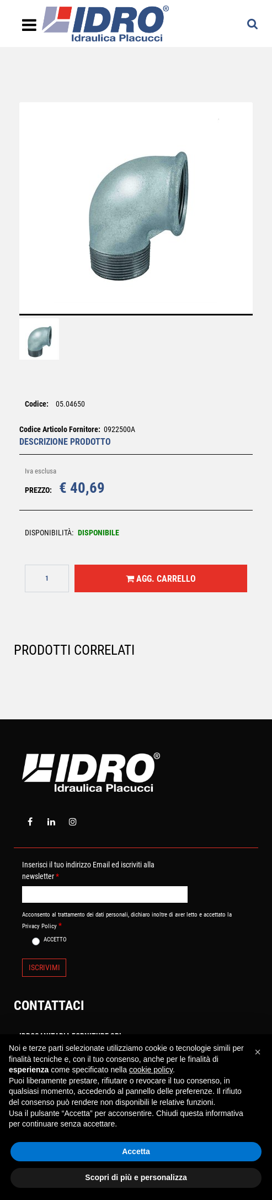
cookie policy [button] (151, 1069)
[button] (136, 215)
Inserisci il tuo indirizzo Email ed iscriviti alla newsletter (88, 870)
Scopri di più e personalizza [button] (135, 1177)
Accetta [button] (136, 1151)
